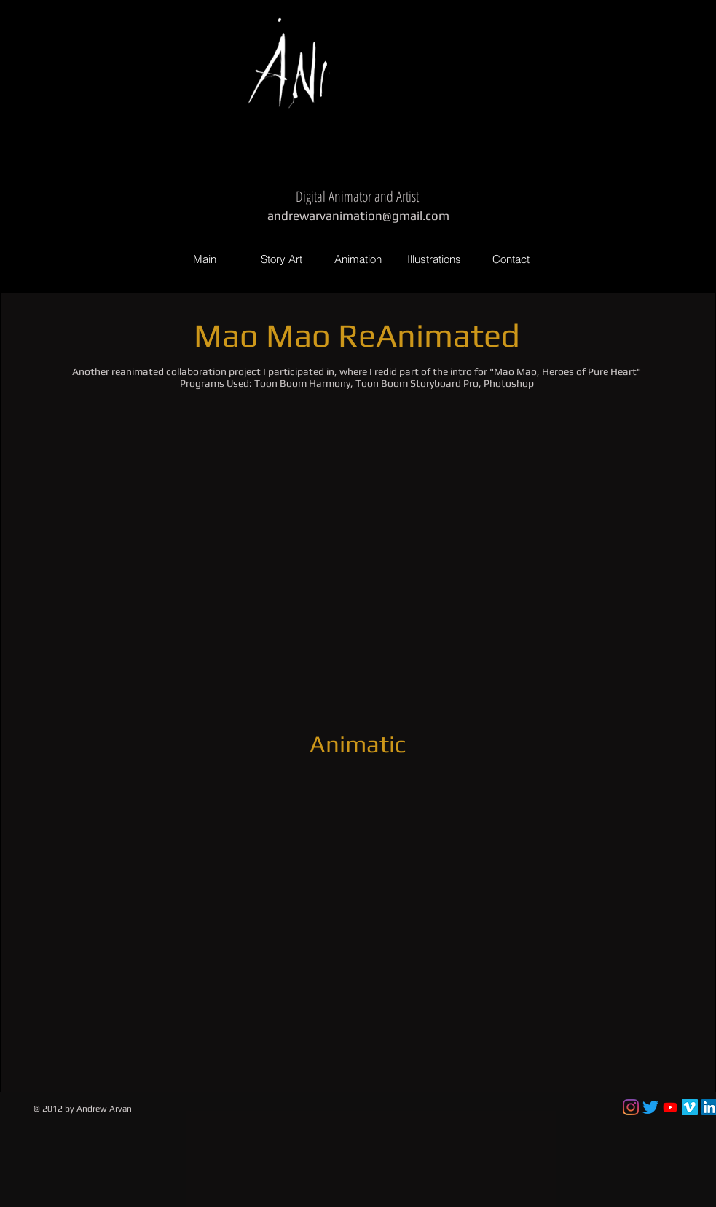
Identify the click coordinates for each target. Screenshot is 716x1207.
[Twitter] (650, 1107)
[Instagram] (631, 1107)
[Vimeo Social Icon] (690, 1107)
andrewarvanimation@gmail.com (358, 215)
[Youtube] (670, 1107)
